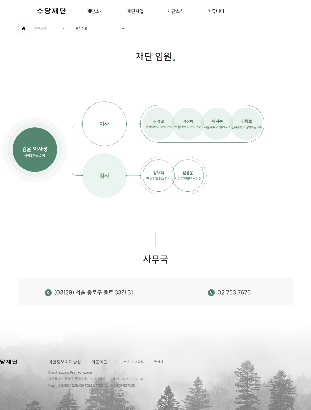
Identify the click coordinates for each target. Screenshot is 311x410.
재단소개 (95, 11)
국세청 (158, 362)
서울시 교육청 (133, 362)
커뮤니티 (216, 11)
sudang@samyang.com (75, 372)
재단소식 (175, 11)
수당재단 (52, 11)
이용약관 (99, 362)
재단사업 (135, 11)
